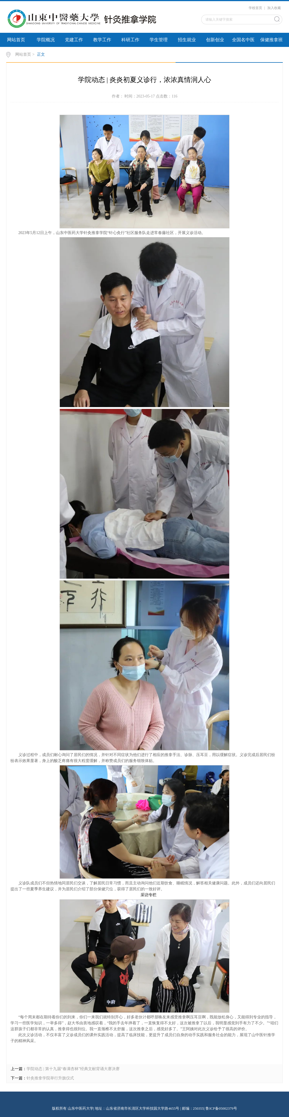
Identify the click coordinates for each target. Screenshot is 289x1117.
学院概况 (46, 39)
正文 (41, 54)
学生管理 (159, 39)
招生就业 (187, 39)
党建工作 (74, 39)
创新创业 (215, 39)
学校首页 (255, 8)
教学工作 (102, 39)
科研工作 (130, 39)
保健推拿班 (271, 39)
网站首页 (16, 39)
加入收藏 (274, 8)
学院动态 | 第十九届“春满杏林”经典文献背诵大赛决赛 (73, 1069)
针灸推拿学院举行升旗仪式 (50, 1078)
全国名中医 (243, 39)
